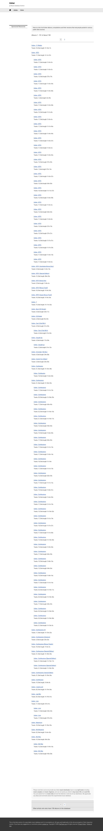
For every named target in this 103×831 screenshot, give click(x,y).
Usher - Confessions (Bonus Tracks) (42, 644)
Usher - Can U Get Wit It (38, 323)
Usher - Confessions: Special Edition (42, 673)
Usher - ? (34, 302)
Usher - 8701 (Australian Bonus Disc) (42, 266)
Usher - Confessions (37, 380)
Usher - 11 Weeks (36, 45)
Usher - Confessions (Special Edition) (42, 651)
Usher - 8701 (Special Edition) (40, 273)
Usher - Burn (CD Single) (38, 309)
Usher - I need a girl (37, 687)
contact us (45, 824)
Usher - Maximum (36, 722)
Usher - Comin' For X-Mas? (39, 359)
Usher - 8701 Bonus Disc (38, 280)
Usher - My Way (36, 737)
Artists (16, 10)
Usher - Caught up (39, 345)
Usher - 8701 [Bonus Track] (39, 288)
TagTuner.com (63, 824)
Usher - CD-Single (36, 316)
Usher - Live (34, 701)
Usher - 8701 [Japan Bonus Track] (41, 295)
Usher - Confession (37, 366)
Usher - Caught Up (36, 338)
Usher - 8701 (35, 52)
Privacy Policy (82, 824)
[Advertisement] (51, 19)
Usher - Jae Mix (36, 694)
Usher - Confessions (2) (38, 630)
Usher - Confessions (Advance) (40, 637)
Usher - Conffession (37, 680)
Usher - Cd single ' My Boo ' (39, 352)
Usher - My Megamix (37, 729)
